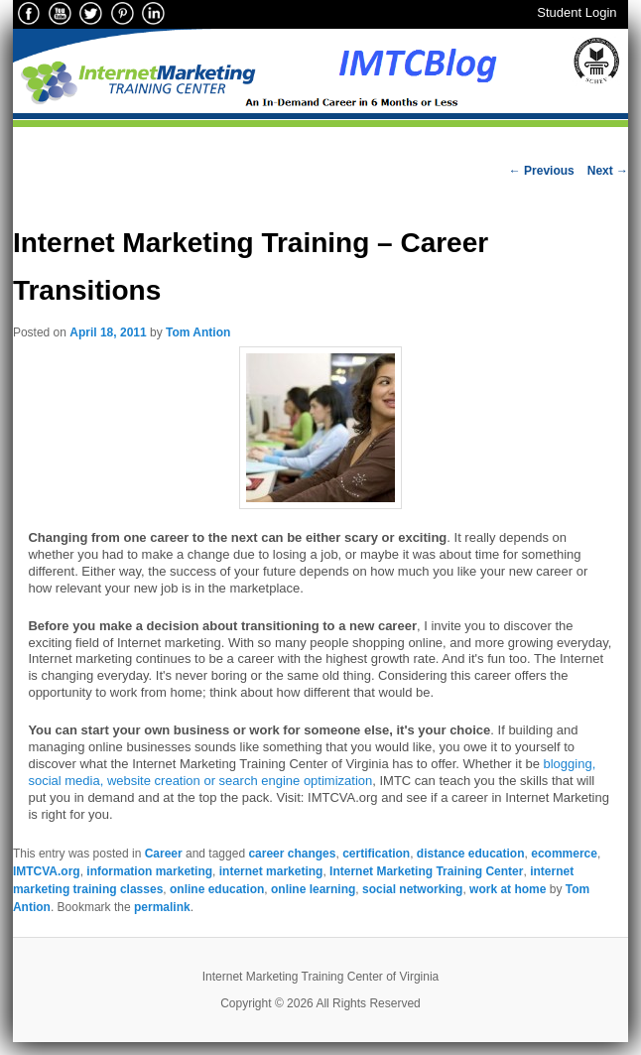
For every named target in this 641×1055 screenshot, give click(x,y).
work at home (507, 889)
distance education (471, 853)
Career (164, 853)
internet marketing (271, 871)
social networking (412, 889)
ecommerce (564, 853)
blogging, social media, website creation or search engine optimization (311, 772)
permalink (162, 907)
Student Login (576, 12)
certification (376, 853)
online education (217, 889)
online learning (313, 889)
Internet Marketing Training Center (426, 871)
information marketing (149, 871)
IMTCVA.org (46, 871)
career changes (291, 853)
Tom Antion (198, 332)
